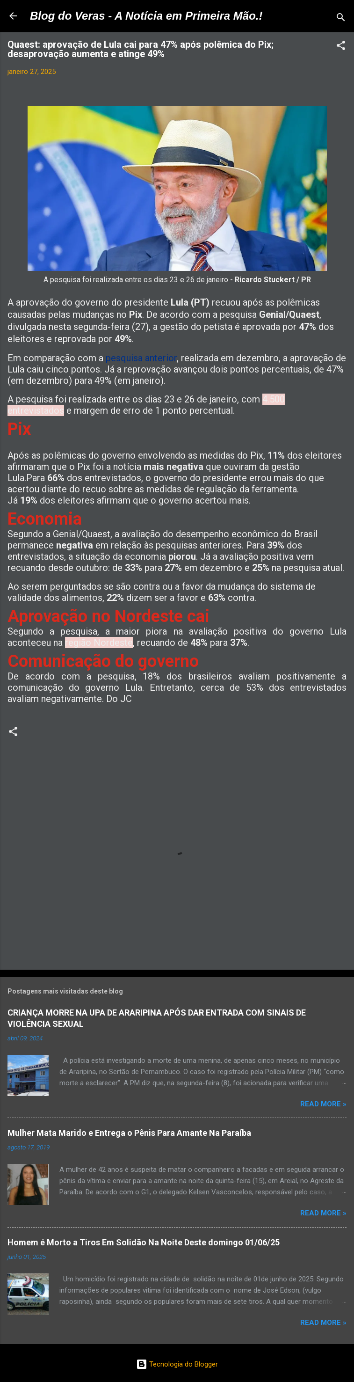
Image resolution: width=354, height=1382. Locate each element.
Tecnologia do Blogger (177, 1364)
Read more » (323, 1104)
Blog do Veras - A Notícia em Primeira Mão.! (146, 15)
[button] (341, 47)
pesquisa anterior (141, 358)
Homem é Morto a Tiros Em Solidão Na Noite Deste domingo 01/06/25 (143, 1242)
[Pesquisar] (341, 19)
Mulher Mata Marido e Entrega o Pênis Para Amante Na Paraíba (129, 1133)
